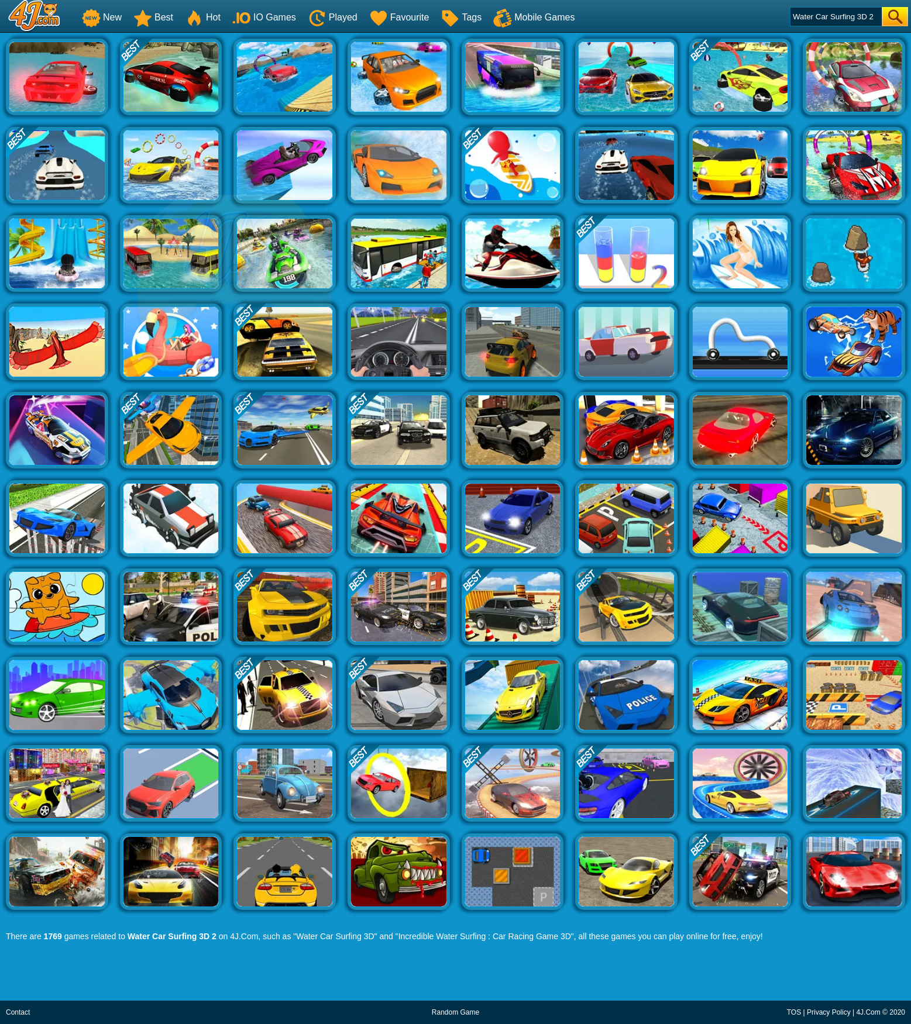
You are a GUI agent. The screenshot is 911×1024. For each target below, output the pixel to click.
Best (153, 17)
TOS (794, 1012)
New (102, 17)
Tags (461, 17)
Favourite (399, 17)
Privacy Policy (829, 1012)
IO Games (264, 17)
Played (332, 17)
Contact (18, 1012)
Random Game (455, 1012)
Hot (203, 17)
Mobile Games (534, 17)
